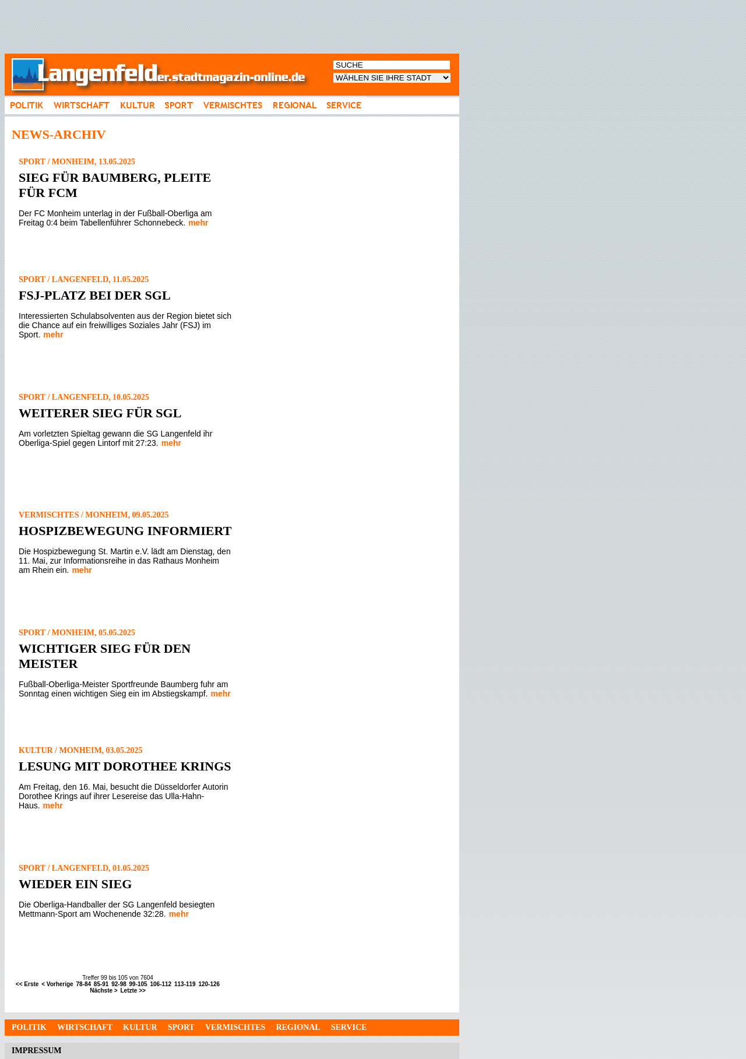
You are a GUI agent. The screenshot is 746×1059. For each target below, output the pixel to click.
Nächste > (104, 990)
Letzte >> (132, 990)
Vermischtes (235, 1027)
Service (349, 1027)
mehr (198, 222)
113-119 (185, 984)
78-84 (83, 984)
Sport (181, 1027)
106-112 (160, 984)
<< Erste (27, 984)
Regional (298, 1027)
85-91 (101, 984)
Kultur (140, 1027)
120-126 (209, 984)
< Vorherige (57, 984)
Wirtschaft (84, 1027)
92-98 (118, 984)
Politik (29, 1027)
